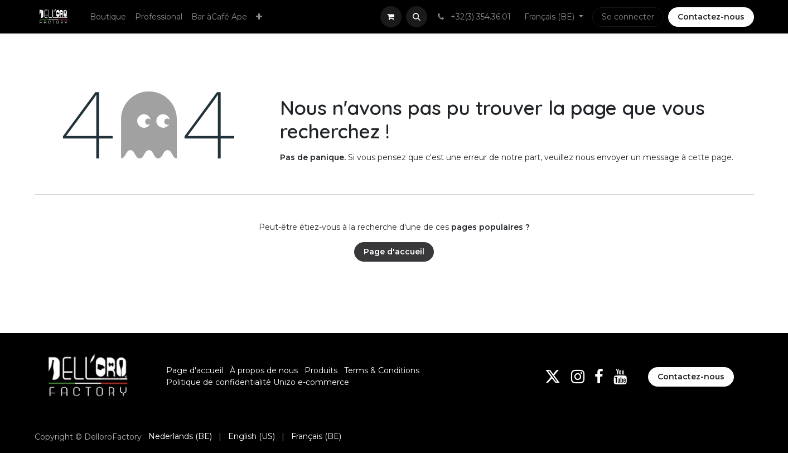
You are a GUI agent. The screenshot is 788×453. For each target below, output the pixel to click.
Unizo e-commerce (311, 382)
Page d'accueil (394, 252)
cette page (710, 157)
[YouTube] (620, 377)
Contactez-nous (711, 17)
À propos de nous (264, 370)
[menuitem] (107, 17)
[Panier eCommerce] (391, 16)
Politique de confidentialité (218, 382)
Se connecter (628, 17)
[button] (416, 16)
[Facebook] (599, 377)
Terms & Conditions (381, 370)
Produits (320, 370)
